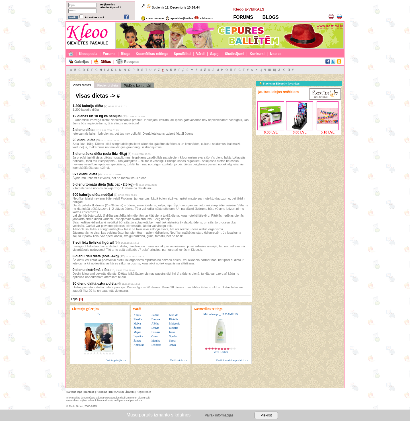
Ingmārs (138, 336)
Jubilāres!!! (203, 18)
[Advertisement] (298, 172)
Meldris (173, 327)
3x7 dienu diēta (85, 174)
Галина (155, 332)
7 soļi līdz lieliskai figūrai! (93, 243)
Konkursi (257, 54)
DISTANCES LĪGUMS (122, 392)
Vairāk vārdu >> (178, 360)
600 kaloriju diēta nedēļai (93, 195)
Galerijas (81, 62)
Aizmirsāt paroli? (110, 7)
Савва (155, 336)
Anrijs (137, 315)
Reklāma (102, 392)
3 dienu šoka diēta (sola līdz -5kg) (100, 154)
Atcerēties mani (94, 17)
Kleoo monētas (152, 18)
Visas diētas (82, 85)
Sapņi (215, 54)
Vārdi (200, 54)
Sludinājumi (234, 54)
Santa (172, 340)
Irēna (172, 332)
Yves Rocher (221, 352)
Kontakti (89, 392)
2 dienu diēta (83, 130)
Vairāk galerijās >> (116, 360)
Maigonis (174, 323)
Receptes (131, 62)
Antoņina (139, 344)
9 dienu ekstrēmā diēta (91, 270)
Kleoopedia (88, 54)
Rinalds (138, 319)
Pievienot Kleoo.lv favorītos (279, 83)
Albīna (155, 323)
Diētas (106, 62)
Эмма (172, 344)
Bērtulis (173, 319)
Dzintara (156, 344)
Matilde (173, 315)
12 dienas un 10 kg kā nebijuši (97, 116)
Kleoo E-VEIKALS (248, 9)
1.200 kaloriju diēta (88, 106)
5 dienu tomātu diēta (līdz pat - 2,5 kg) (103, 184)
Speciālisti (182, 54)
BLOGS (271, 17)
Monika (155, 340)
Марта (137, 332)
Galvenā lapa (74, 392)
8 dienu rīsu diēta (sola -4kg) (96, 256)
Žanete (137, 340)
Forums (109, 54)
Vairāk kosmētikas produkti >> (232, 360)
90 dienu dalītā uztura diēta (94, 284)
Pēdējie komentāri (137, 86)
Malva (137, 323)
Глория (155, 319)
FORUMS (243, 17)
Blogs (125, 54)
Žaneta (137, 327)
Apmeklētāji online (179, 18)
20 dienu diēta (84, 140)
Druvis (155, 327)
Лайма (155, 315)
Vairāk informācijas (219, 415)
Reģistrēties (107, 4)
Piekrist (266, 415)
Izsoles (275, 54)
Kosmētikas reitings (152, 54)
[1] (81, 299)
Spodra (173, 336)
